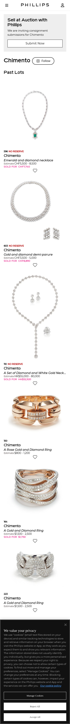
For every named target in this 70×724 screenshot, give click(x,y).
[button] (35, 129)
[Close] (65, 625)
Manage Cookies (35, 695)
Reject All (35, 706)
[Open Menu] (9, 5)
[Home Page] (35, 5)
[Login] (62, 5)
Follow (43, 61)
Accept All (35, 717)
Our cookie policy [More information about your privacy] (50, 685)
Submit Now (35, 43)
